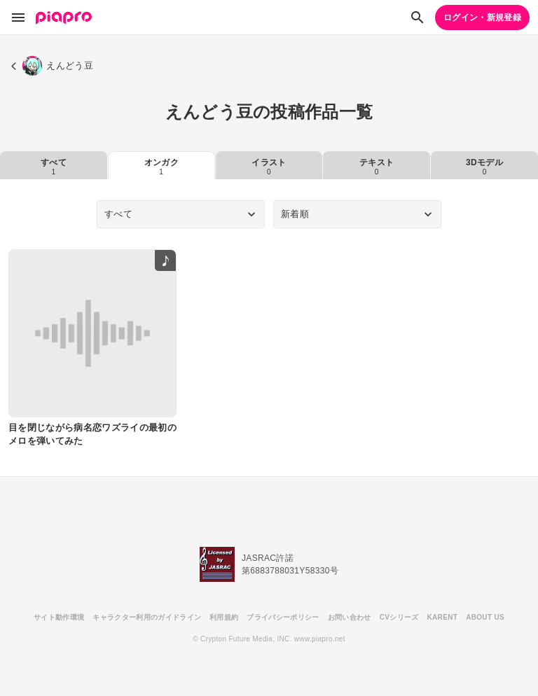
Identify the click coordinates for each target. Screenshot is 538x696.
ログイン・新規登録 (482, 17)
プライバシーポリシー (283, 617)
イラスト (268, 167)
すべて (54, 167)
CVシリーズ (399, 617)
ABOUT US (485, 617)
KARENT (442, 617)
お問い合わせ (349, 617)
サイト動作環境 (59, 617)
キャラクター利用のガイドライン (146, 617)
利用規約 (223, 617)
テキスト (376, 167)
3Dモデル (484, 167)
